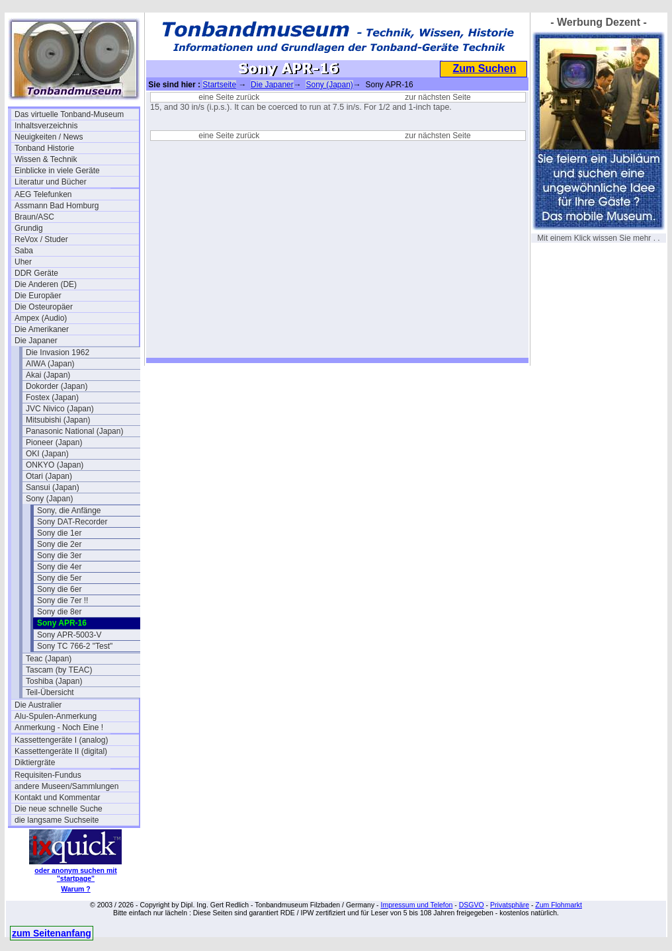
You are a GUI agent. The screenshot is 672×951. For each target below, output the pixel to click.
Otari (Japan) (49, 476)
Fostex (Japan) (52, 397)
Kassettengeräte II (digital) (61, 751)
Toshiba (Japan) (54, 681)
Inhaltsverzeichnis (46, 125)
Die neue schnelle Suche (59, 808)
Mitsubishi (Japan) (58, 420)
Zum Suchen (484, 68)
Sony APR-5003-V (69, 635)
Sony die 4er (59, 566)
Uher (23, 262)
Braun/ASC (34, 217)
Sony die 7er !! (62, 600)
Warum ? (76, 889)
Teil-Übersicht (50, 692)
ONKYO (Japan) (54, 465)
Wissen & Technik (46, 159)
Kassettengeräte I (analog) (61, 740)
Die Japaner (36, 340)
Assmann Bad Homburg (57, 205)
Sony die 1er (59, 533)
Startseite (219, 84)
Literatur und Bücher (51, 181)
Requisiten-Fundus (48, 775)
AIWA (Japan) (50, 363)
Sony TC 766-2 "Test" (74, 646)
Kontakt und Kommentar (57, 797)
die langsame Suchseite (57, 820)
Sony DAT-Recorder (72, 521)
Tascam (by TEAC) (59, 670)
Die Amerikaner (42, 329)
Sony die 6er (59, 589)
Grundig (29, 228)
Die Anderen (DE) (46, 284)
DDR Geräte (36, 273)
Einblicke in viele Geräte (57, 170)
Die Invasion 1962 (57, 352)
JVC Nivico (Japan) (60, 408)
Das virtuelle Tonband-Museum (69, 114)
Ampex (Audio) (41, 318)
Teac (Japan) (48, 658)
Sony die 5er (59, 578)
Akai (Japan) (48, 375)
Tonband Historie (44, 148)
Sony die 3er (59, 555)
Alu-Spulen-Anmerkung (56, 716)
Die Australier (38, 705)
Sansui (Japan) (52, 487)
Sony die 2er (59, 544)
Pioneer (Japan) (54, 442)
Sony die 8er (59, 611)
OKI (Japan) (47, 453)
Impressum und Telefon (416, 905)
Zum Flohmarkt (558, 905)
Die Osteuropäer (44, 306)
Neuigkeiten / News (49, 137)
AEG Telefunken (43, 194)
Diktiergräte (35, 762)
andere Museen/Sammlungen (66, 786)
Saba (24, 250)
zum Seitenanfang (51, 933)
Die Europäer (38, 295)
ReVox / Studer (41, 239)
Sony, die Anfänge (69, 510)
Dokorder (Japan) (56, 386)
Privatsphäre (509, 905)
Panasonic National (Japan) (74, 431)
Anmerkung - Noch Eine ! (59, 727)
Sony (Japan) (49, 498)
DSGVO (471, 905)
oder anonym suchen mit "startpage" (75, 874)
